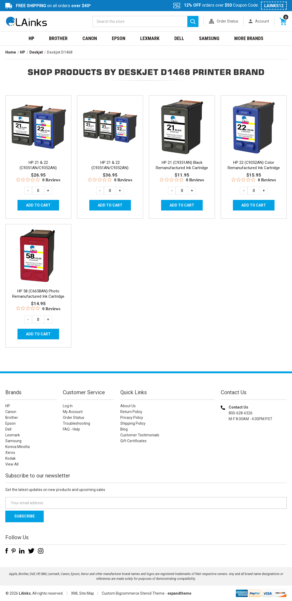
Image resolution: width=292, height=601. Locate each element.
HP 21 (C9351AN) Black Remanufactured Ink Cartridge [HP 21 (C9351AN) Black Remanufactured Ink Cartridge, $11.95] (182, 165)
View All (12, 464)
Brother (58, 38)
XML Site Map (82, 593)
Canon (89, 38)
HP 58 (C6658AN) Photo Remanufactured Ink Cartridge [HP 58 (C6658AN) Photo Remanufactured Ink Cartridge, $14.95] (38, 294)
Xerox (10, 452)
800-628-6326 (241, 413)
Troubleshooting (76, 423)
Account (262, 21)
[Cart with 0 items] (283, 21)
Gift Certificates (133, 441)
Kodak (10, 458)
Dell (179, 38)
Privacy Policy (131, 417)
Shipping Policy (132, 423)
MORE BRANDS (248, 38)
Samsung (209, 38)
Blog (124, 429)
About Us (128, 406)
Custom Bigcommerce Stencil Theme (133, 593)
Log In (68, 406)
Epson (118, 38)
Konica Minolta (17, 447)
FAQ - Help (71, 429)
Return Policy (131, 412)
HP (31, 38)
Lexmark (150, 38)
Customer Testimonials (139, 435)
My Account (73, 412)
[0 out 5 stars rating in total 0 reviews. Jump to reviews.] (38, 180)
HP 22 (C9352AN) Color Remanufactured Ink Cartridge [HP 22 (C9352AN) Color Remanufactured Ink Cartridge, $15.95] (254, 165)
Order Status (227, 21)
